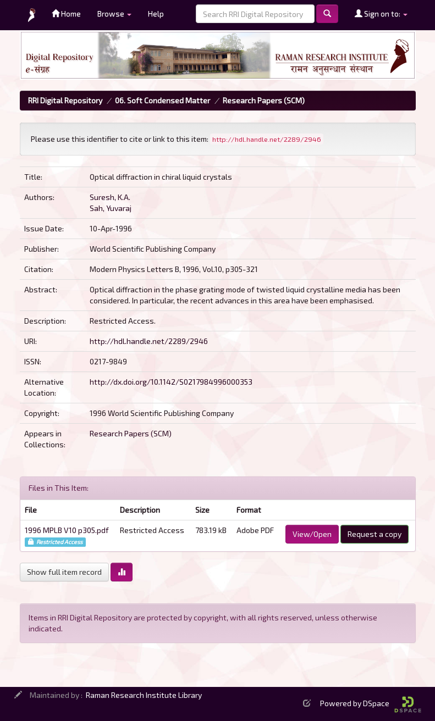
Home (66, 13)
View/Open (312, 534)
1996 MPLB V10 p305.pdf (67, 530)
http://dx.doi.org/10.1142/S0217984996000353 (171, 381)
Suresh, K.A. (110, 197)
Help (156, 13)
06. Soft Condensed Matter (162, 100)
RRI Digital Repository (65, 100)
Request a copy (374, 534)
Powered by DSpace (370, 703)
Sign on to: (381, 13)
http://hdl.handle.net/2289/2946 (149, 341)
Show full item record (64, 571)
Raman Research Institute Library (144, 695)
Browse (114, 13)
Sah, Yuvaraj (110, 208)
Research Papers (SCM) (264, 100)
